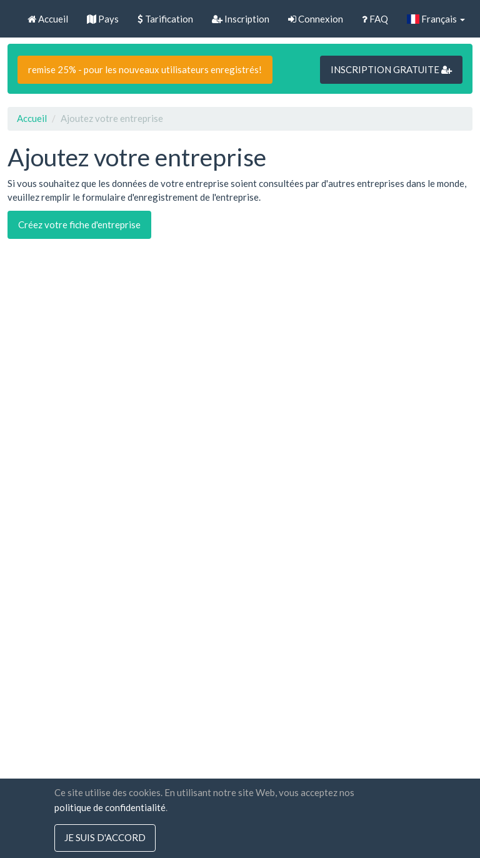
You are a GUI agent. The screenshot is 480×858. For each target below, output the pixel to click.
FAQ (375, 18)
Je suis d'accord (105, 838)
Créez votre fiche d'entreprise (79, 224)
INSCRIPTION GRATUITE (391, 69)
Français (436, 18)
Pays (103, 18)
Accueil (48, 18)
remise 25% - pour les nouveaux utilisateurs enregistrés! (145, 69)
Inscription (240, 18)
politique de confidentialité (110, 807)
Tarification (165, 18)
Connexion (315, 18)
